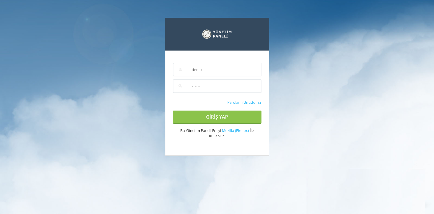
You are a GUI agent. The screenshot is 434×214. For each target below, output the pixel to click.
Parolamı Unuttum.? (244, 102)
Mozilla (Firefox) (235, 130)
